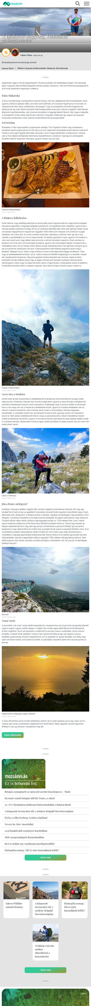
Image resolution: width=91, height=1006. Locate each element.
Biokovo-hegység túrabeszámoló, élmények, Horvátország (43, 68)
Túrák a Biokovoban (12, 735)
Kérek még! (45, 857)
